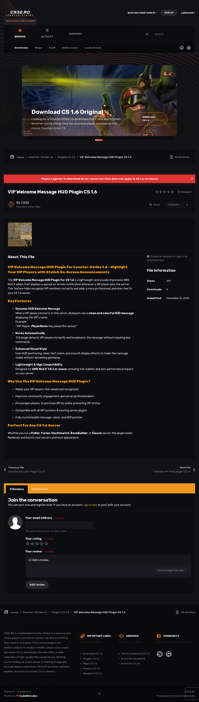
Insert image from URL (171, 570)
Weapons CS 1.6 (92, 673)
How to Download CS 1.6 (135, 653)
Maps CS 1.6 (90, 663)
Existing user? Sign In (142, 13)
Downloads (21, 47)
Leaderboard (93, 47)
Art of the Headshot (133, 658)
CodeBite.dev (28, 695)
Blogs (38, 47)
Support (75, 33)
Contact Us (24, 691)
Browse (20, 36)
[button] (91, 139)
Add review (37, 584)
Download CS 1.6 (93, 653)
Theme (9, 691)
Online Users (70, 47)
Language (188, 13)
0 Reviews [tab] (17, 489)
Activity (47, 36)
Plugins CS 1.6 (91, 658)
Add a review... (39, 560)
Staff (52, 47)
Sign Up (169, 12)
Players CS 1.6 (91, 668)
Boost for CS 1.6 (130, 663)
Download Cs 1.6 (152, 119)
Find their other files (28, 206)
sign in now (90, 505)
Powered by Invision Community (176, 695)
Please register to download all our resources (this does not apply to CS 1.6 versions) (99, 178)
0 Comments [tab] (40, 489)
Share (154, 204)
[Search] (158, 34)
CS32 (25, 203)
